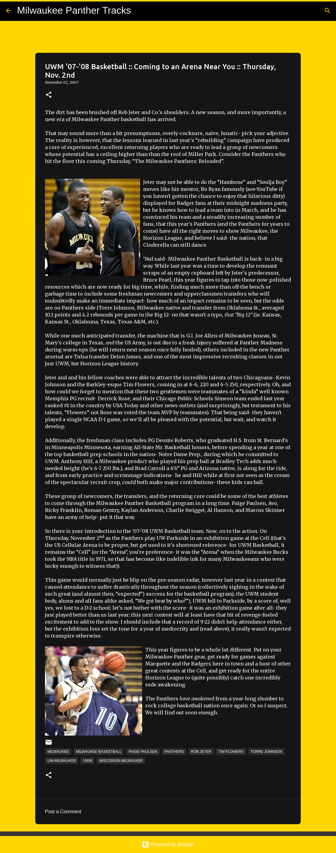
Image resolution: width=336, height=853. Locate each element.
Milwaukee (58, 752)
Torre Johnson (266, 752)
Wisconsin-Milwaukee (121, 761)
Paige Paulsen (143, 752)
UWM (87, 761)
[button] (48, 95)
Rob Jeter (201, 752)
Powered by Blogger (168, 844)
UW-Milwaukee (61, 761)
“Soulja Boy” (272, 182)
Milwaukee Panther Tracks (74, 10)
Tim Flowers (230, 752)
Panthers (174, 752)
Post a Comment (63, 811)
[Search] (327, 10)
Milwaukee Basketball (99, 752)
